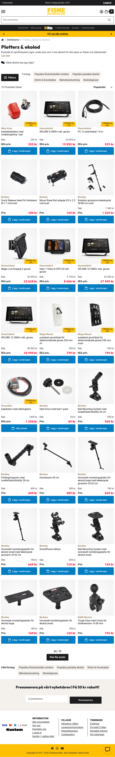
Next (111, 34)
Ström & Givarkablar (45, 80)
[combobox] (53, 20)
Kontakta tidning (99, 731)
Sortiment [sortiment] (23, 27)
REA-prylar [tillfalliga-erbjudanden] (36, 27)
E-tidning (94, 723)
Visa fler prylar (57, 657)
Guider (75, 27)
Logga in (107, 2)
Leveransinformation (72, 727)
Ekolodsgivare (90, 80)
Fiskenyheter (88, 27)
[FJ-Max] (48, 27)
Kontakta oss (39, 729)
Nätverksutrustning (70, 80)
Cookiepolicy (68, 734)
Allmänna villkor (69, 723)
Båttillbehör (13, 39)
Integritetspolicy (69, 731)
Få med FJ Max (98, 727)
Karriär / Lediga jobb (43, 736)
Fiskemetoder (62, 27)
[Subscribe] (80, 698)
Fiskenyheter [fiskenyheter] (7, 3)
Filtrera (10, 77)
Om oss (36, 725)
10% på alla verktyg (57, 33)
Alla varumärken (41, 722)
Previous (4, 34)
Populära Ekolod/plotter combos (52, 74)
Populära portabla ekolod (86, 74)
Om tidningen (97, 734)
